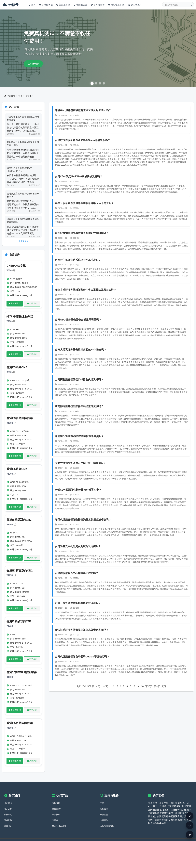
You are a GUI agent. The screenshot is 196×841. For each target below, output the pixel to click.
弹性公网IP (57, 801)
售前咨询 (104, 801)
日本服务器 (97, 5)
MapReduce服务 (59, 818)
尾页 (163, 686)
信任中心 (8, 807)
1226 (81, 686)
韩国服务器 (80, 5)
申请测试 (13, 303)
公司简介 (8, 795)
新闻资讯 (8, 818)
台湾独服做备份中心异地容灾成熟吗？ (76, 573)
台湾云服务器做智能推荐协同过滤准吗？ (78, 603)
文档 (102, 795)
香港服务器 (45, 5)
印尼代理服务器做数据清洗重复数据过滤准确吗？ (83, 519)
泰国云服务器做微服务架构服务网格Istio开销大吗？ (84, 203)
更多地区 (134, 5)
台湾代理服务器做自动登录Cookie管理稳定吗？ (82, 656)
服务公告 (104, 807)
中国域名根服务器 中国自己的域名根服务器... (23, 118)
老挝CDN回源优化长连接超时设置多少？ (78, 489)
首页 (31, 5)
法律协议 (8, 813)
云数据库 (56, 807)
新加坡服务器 (116, 5)
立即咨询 (34, 63)
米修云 (10, 5)
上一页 (104, 686)
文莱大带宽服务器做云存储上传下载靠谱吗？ (80, 463)
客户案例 (8, 801)
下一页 (157, 686)
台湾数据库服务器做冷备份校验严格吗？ (23, 195)
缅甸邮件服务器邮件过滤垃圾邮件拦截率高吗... (23, 220)
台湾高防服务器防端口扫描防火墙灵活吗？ (79, 379)
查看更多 (23, 241)
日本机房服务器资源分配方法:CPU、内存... (20, 169)
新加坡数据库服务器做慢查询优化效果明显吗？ (82, 233)
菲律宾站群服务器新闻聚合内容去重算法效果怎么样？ (85, 290)
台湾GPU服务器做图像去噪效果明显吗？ (78, 320)
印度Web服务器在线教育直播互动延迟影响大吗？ (83, 110)
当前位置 (9, 96)
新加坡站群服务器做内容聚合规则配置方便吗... (23, 143)
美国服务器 (63, 5)
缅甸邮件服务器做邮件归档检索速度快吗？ (79, 406)
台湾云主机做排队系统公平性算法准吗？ (78, 260)
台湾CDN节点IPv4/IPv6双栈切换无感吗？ (78, 176)
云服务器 (56, 795)
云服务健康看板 (107, 818)
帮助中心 (30, 96)
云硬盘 (55, 813)
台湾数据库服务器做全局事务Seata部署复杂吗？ (82, 140)
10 (142, 686)
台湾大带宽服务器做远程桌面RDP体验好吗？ (80, 349)
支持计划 (104, 813)
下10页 (148, 686)
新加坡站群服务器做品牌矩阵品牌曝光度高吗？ (82, 630)
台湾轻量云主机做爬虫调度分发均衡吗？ (78, 546)
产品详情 (31, 303)
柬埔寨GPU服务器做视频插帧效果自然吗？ (79, 436)
